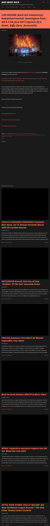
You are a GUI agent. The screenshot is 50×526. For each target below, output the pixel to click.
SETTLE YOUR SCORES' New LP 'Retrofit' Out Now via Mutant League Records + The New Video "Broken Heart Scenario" (23, 507)
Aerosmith (14, 133)
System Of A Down (8, 136)
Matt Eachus (22, 62)
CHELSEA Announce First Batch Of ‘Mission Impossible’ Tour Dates (22, 339)
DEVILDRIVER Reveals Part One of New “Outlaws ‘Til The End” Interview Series (21, 282)
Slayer (3, 136)
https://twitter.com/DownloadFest (9, 126)
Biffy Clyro (19, 133)
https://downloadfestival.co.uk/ (8, 113)
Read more (46, 242)
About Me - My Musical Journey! (12, 7)
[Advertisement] (25, 176)
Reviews (29, 7)
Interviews (23, 7)
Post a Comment (8, 242)
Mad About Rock (10, 2)
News (34, 7)
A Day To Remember (8, 133)
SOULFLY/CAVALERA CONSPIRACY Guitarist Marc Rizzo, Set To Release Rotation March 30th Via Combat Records (23, 225)
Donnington (32, 133)
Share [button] (3, 138)
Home (3, 7)
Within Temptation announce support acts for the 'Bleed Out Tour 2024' (24, 449)
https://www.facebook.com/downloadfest (11, 119)
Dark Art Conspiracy (31, 72)
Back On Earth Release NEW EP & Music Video (24, 394)
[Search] (43, 2)
